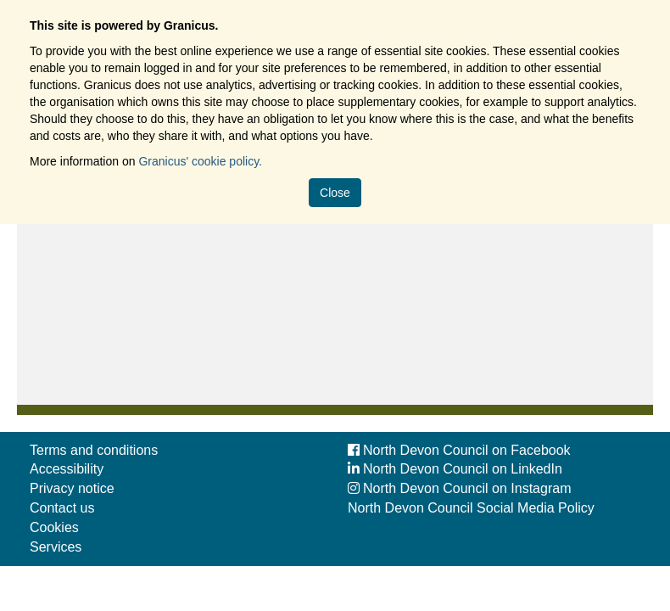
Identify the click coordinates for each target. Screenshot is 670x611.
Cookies (54, 527)
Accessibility (66, 469)
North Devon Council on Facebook (459, 450)
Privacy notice (72, 488)
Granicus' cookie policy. (200, 161)
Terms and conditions (94, 450)
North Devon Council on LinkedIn (455, 469)
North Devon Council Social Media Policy (471, 508)
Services (55, 547)
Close (335, 192)
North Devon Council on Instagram (459, 488)
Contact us (62, 508)
